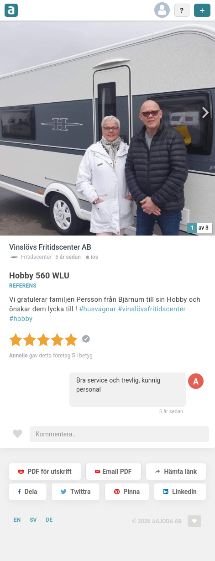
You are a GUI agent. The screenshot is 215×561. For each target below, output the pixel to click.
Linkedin (180, 491)
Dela (27, 491)
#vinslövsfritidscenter (152, 309)
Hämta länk (176, 471)
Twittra (75, 491)
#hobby (20, 319)
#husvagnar (97, 309)
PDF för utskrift (45, 471)
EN (17, 520)
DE (49, 520)
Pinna (127, 491)
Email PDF (113, 471)
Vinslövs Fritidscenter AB (50, 247)
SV (33, 520)
